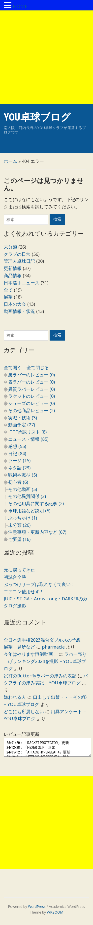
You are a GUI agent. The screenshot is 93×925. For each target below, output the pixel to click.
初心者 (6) (18, 482)
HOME (20, 6)
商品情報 (13, 275)
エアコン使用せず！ (24, 591)
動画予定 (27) (21, 425)
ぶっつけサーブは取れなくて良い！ (39, 584)
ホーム (10, 161)
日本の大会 (15, 304)
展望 (8, 297)
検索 (57, 335)
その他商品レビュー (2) (31, 410)
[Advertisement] (46, 57)
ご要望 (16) (19, 539)
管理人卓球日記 (19, 261)
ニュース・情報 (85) (28, 439)
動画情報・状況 (19, 311)
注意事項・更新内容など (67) (37, 532)
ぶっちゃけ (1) (22, 518)
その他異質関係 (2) (27, 496)
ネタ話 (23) (19, 468)
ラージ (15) (19, 460)
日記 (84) (17, 453)
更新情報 (13, 268)
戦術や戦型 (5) (22, 475)
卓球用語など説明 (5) (29, 511)
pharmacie (53, 647)
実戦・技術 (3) (22, 418)
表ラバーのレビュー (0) (31, 382)
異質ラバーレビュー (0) (31, 389)
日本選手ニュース (21, 283)
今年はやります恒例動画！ (30, 654)
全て (8, 290)
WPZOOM (55, 912)
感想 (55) (17, 446)
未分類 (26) (19, 525)
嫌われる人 (15, 697)
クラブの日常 (17, 254)
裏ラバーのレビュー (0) (31, 375)
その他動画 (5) (22, 489)
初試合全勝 (15, 577)
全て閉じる (38, 367)
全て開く (13, 367)
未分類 (10, 247)
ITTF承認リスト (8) (27, 432)
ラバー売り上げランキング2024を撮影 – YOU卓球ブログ (45, 661)
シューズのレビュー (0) (31, 403)
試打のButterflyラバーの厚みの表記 (40, 676)
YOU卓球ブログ (37, 117)
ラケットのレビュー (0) (31, 396)
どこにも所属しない (24, 711)
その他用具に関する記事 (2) (36, 503)
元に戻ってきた (19, 570)
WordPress (37, 906)
